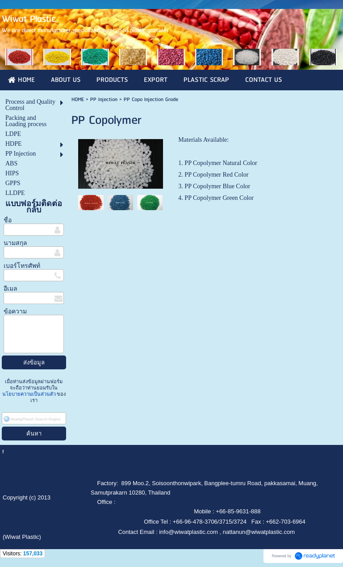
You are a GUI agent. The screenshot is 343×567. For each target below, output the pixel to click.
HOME (77, 99)
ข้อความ (15, 311)
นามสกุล (15, 243)
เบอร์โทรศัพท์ (22, 265)
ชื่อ (8, 220)
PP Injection (104, 99)
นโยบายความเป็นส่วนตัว (29, 394)
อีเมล (10, 288)
